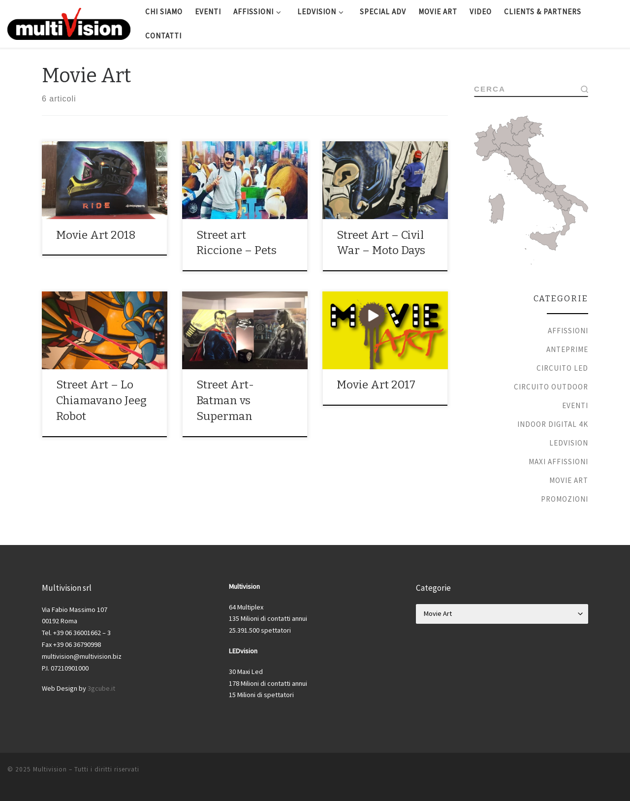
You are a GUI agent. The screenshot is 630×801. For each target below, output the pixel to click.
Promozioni (564, 499)
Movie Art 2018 (96, 235)
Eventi (575, 405)
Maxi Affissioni (558, 461)
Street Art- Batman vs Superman (225, 400)
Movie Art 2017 (376, 384)
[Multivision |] (68, 22)
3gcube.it (101, 688)
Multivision (50, 769)
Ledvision (568, 443)
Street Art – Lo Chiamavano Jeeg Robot (101, 400)
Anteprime (567, 349)
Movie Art (568, 480)
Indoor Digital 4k (552, 424)
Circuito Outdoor (551, 386)
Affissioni (568, 330)
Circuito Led (562, 368)
